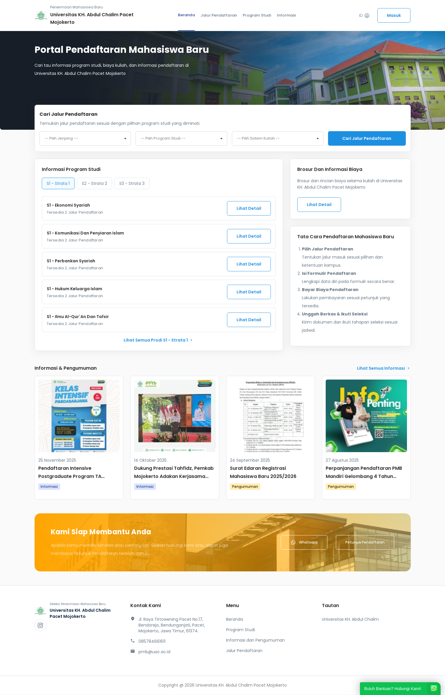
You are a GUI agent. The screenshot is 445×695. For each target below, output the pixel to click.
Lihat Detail (249, 209)
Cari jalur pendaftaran (366, 138)
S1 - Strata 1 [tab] (58, 184)
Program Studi (257, 15)
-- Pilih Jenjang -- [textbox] (61, 138)
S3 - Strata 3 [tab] (132, 184)
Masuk (394, 15)
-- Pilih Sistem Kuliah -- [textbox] (258, 138)
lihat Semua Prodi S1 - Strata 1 (159, 341)
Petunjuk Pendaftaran (365, 542)
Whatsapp (304, 543)
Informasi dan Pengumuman (255, 641)
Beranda (186, 15)
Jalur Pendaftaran (219, 15)
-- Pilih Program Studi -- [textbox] (162, 138)
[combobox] (85, 138)
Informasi (286, 15)
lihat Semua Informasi (384, 369)
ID (364, 15)
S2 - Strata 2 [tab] (94, 184)
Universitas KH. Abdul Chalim (350, 620)
